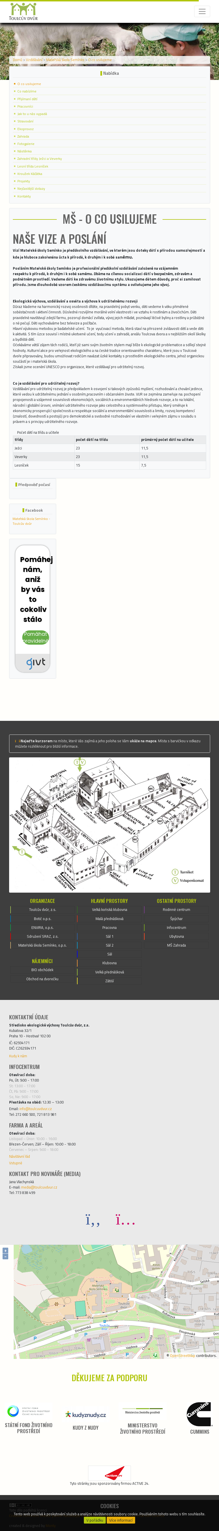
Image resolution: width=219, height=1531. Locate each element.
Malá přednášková (109, 918)
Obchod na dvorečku (42, 979)
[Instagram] (126, 1219)
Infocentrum (176, 927)
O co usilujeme (100, 59)
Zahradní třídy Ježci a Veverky (39, 158)
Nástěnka (24, 151)
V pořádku (94, 1520)
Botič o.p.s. (42, 918)
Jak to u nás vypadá (32, 113)
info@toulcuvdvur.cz (35, 1109)
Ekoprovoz (25, 129)
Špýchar (176, 918)
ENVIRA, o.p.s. (42, 927)
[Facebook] (93, 1219)
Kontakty (24, 196)
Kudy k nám (18, 1056)
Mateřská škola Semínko (65, 59)
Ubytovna (176, 936)
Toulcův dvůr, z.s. (42, 909)
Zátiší (109, 981)
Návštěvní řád (19, 1156)
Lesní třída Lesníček (32, 166)
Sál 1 (109, 936)
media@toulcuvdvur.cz (39, 1187)
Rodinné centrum (176, 909)
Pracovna (109, 927)
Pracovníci (25, 106)
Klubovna (109, 963)
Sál (109, 954)
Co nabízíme (26, 91)
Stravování (25, 121)
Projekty (23, 181)
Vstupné (15, 1163)
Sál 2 (109, 945)
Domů (17, 59)
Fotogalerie (26, 143)
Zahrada (23, 136)
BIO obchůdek (42, 970)
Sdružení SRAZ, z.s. (42, 936)
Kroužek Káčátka (29, 173)
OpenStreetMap (182, 1355)
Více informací (121, 1520)
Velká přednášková (109, 972)
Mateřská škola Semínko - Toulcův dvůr (31, 521)
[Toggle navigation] (202, 11)
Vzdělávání (34, 59)
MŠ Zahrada (176, 945)
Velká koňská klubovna (109, 909)
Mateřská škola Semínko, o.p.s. (42, 945)
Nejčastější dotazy (31, 188)
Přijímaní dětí (27, 99)
